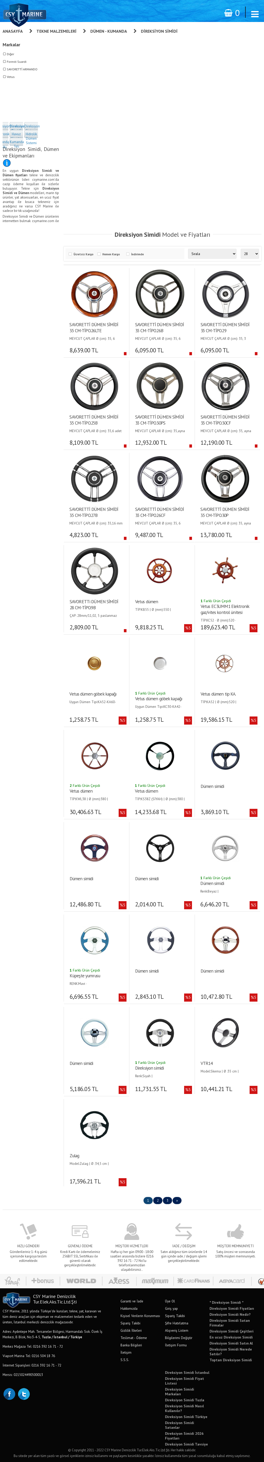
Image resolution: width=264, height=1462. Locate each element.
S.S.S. (124, 1359)
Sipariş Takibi (130, 1323)
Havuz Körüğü (16, 136)
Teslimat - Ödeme (133, 1337)
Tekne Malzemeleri (56, 31)
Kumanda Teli (17, 144)
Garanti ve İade (131, 1301)
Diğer (10, 54)
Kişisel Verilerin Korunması (140, 1315)
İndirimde (137, 254)
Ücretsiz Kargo (84, 254)
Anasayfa (13, 31)
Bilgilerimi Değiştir (178, 1337)
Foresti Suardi (16, 62)
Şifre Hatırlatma (176, 1323)
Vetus (11, 77)
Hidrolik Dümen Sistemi (31, 138)
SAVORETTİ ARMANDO (22, 69)
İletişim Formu (176, 1345)
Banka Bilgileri (131, 1345)
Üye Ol (170, 1301)
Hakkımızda (129, 1308)
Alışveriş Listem (176, 1330)
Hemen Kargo (111, 254)
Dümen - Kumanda (108, 31)
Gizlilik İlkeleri (131, 1330)
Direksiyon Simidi (159, 31)
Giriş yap (171, 1308)
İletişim (125, 1352)
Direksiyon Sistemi (32, 128)
